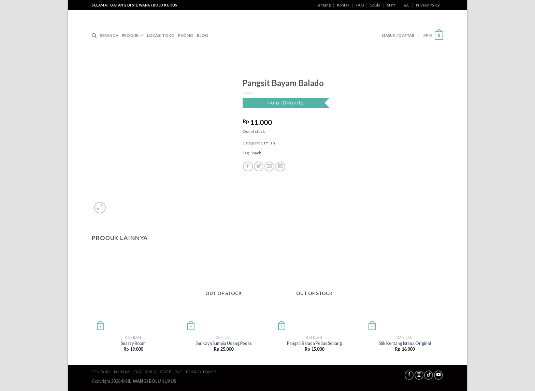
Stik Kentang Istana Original (405, 343)
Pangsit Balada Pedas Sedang (314, 343)
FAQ (360, 5)
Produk (133, 35)
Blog (202, 35)
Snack (255, 153)
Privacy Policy (428, 5)
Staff (391, 5)
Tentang (323, 5)
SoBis (375, 5)
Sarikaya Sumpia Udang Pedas (224, 343)
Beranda (109, 35)
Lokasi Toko (161, 35)
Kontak (343, 5)
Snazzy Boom (133, 343)
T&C (405, 5)
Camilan (268, 143)
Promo (185, 35)
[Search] (94, 35)
